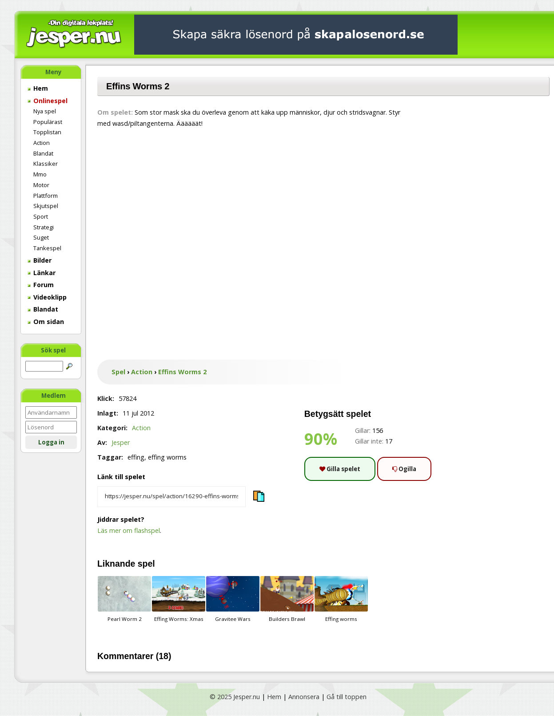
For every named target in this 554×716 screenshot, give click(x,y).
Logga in (51, 442)
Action (41, 143)
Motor (41, 185)
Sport (40, 216)
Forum (41, 284)
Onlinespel (48, 100)
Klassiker (45, 164)
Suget (41, 237)
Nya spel (44, 111)
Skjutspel (45, 206)
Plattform (45, 196)
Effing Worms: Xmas (178, 599)
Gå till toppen (347, 696)
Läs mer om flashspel (128, 530)
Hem (38, 88)
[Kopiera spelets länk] (171, 497)
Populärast (47, 122)
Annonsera (303, 696)
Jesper (121, 442)
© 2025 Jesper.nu (235, 696)
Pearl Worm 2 (124, 599)
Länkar (42, 272)
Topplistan (47, 132)
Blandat (43, 153)
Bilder (40, 260)
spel (146, 563)
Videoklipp (47, 297)
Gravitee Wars (232, 599)
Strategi (43, 227)
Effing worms (341, 599)
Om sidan (46, 321)
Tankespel (47, 248)
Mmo (40, 174)
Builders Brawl (287, 599)
